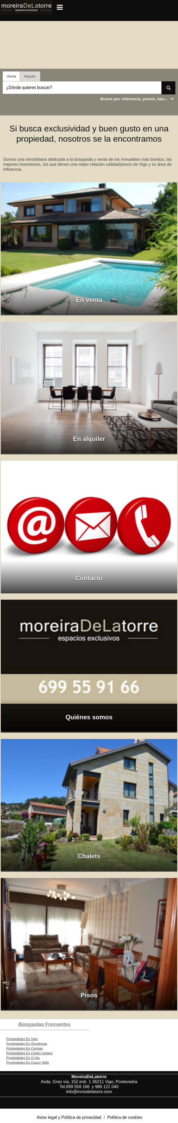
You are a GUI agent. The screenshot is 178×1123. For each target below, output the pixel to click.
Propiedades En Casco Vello (27, 1063)
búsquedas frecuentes (44, 1024)
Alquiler (30, 76)
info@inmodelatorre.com (89, 1091)
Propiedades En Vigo (22, 1039)
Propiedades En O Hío (23, 1058)
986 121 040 (107, 1086)
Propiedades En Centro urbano (29, 1053)
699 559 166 (79, 1086)
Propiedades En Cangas (24, 1048)
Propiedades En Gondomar (26, 1044)
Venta (11, 76)
